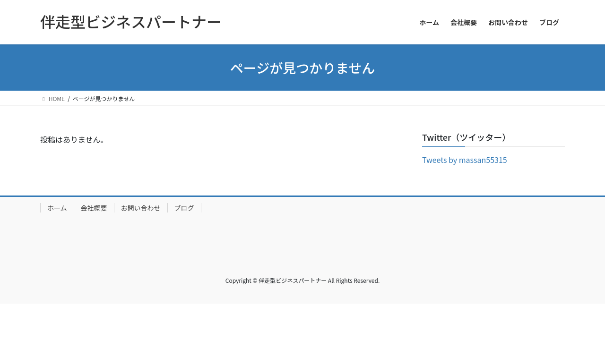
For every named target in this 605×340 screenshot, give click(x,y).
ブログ (184, 207)
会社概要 (94, 207)
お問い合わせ (141, 207)
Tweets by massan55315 (464, 159)
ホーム (57, 207)
